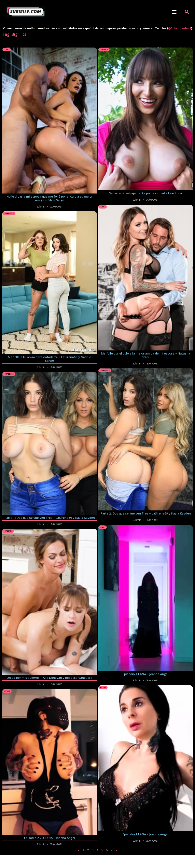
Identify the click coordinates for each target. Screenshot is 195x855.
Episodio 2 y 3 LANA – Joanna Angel (49, 838)
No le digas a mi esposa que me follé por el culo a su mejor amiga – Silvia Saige (49, 198)
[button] (174, 12)
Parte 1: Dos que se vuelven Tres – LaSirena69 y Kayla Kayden (49, 518)
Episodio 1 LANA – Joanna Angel (145, 833)
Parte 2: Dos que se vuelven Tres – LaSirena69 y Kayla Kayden (145, 513)
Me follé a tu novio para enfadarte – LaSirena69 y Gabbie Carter (49, 359)
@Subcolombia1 (179, 28)
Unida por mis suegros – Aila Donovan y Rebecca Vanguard (49, 678)
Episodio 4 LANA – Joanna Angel (145, 673)
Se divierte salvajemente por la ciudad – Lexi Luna (145, 193)
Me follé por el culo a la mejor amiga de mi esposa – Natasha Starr (145, 355)
